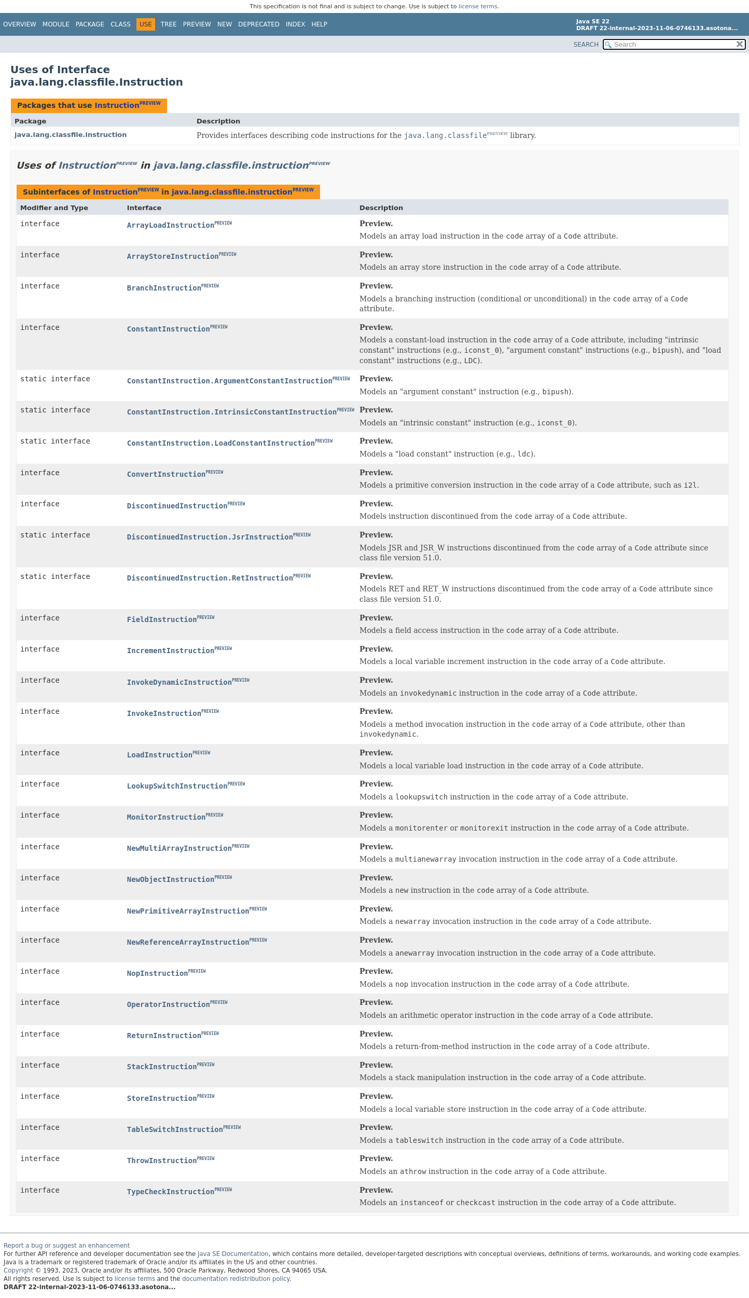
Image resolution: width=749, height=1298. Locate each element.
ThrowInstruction (162, 1160)
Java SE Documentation (233, 1254)
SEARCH (586, 44)
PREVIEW (150, 103)
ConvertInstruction (166, 474)
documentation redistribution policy (235, 1278)
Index (296, 24)
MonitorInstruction (166, 817)
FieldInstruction (162, 619)
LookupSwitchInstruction (177, 786)
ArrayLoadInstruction (171, 225)
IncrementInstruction (171, 650)
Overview (19, 24)
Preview (197, 24)
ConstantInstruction (168, 329)
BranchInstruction (164, 288)
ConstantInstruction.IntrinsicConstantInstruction (232, 412)
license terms (478, 6)
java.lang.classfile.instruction (71, 135)
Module (56, 24)
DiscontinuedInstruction (177, 506)
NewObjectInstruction (171, 879)
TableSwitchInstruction (175, 1129)
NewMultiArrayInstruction (179, 848)
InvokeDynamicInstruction (179, 682)
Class (120, 24)
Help (320, 24)
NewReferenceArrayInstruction (188, 942)
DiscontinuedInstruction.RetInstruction (210, 578)
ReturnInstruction (164, 1035)
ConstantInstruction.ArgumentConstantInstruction (229, 381)
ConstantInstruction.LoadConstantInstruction (221, 443)
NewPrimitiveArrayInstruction (188, 911)
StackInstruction (162, 1066)
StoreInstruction (162, 1098)
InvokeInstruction (164, 713)
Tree (169, 24)
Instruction (116, 105)
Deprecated (259, 24)
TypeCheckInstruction (171, 1191)
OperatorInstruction (168, 1004)
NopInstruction (157, 973)
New (224, 24)
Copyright (18, 1270)
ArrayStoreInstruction (173, 256)
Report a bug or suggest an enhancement (67, 1245)
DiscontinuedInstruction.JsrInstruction (210, 537)
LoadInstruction (159, 755)
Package (90, 24)
